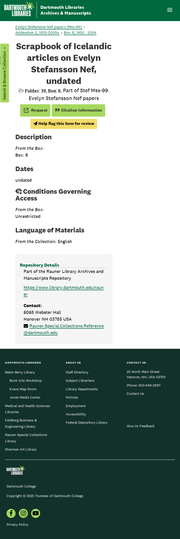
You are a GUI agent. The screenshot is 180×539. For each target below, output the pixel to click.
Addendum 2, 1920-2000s (37, 32)
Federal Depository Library (86, 422)
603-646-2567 (149, 385)
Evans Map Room (23, 389)
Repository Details (39, 265)
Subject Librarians (80, 380)
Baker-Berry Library (20, 372)
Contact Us (135, 393)
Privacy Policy (17, 524)
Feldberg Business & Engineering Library (21, 423)
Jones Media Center (25, 397)
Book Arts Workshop (26, 380)
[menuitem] (11, 514)
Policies (72, 397)
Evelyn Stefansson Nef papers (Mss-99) (49, 26)
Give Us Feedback (140, 426)
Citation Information (78, 110)
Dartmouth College (21, 486)
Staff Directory (77, 372)
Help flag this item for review (63, 123)
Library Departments (82, 389)
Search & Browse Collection (4, 75)
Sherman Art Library (21, 449)
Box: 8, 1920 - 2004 (80, 32)
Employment (76, 406)
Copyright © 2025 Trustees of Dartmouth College (45, 496)
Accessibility (76, 414)
